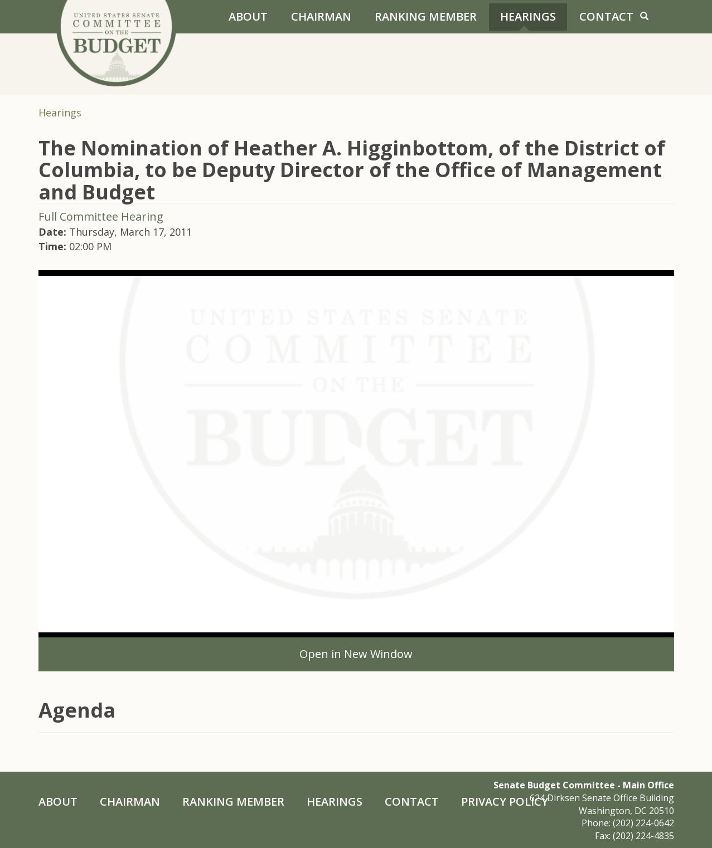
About (248, 16)
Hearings (528, 16)
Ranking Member (426, 16)
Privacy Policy (504, 801)
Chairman (321, 16)
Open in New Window (356, 653)
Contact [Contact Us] (606, 16)
